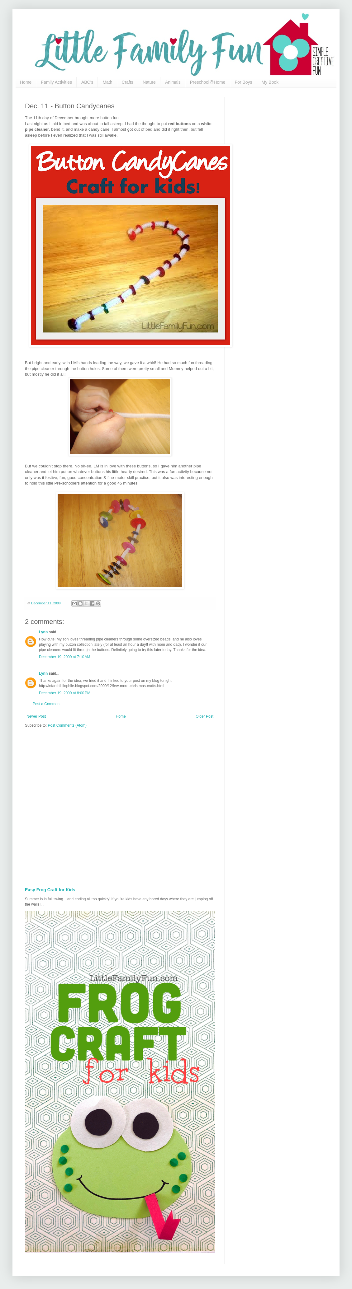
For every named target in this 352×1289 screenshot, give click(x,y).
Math (107, 82)
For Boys (243, 82)
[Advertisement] (68, 806)
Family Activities (56, 82)
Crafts (127, 82)
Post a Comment (46, 704)
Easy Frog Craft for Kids (50, 889)
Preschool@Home (208, 82)
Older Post (204, 716)
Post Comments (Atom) (67, 725)
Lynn (43, 632)
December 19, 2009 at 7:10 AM (64, 657)
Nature (149, 82)
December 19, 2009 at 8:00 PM (64, 693)
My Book (270, 82)
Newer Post (36, 716)
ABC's (87, 82)
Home (25, 82)
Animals (173, 82)
